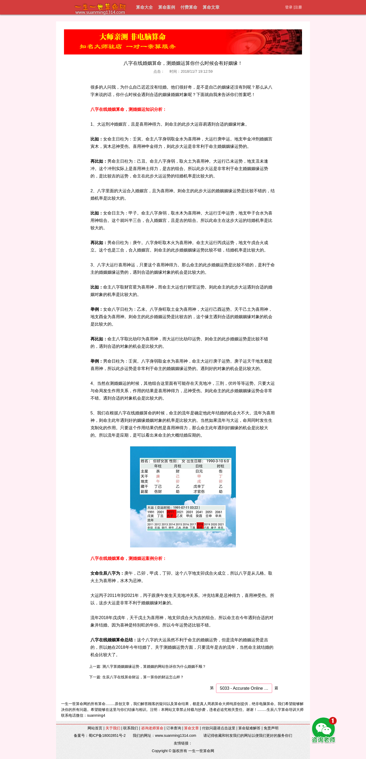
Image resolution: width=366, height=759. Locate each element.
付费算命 (188, 7)
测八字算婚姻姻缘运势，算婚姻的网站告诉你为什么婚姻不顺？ (154, 666)
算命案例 (166, 7)
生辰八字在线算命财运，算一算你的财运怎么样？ (143, 677)
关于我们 (113, 728)
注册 (298, 7)
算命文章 (211, 7)
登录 (288, 7)
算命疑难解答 (249, 728)
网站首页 (95, 728)
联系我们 (130, 728)
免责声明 (271, 728)
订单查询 (173, 728)
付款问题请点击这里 (218, 728)
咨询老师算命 (152, 728)
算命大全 (144, 7)
